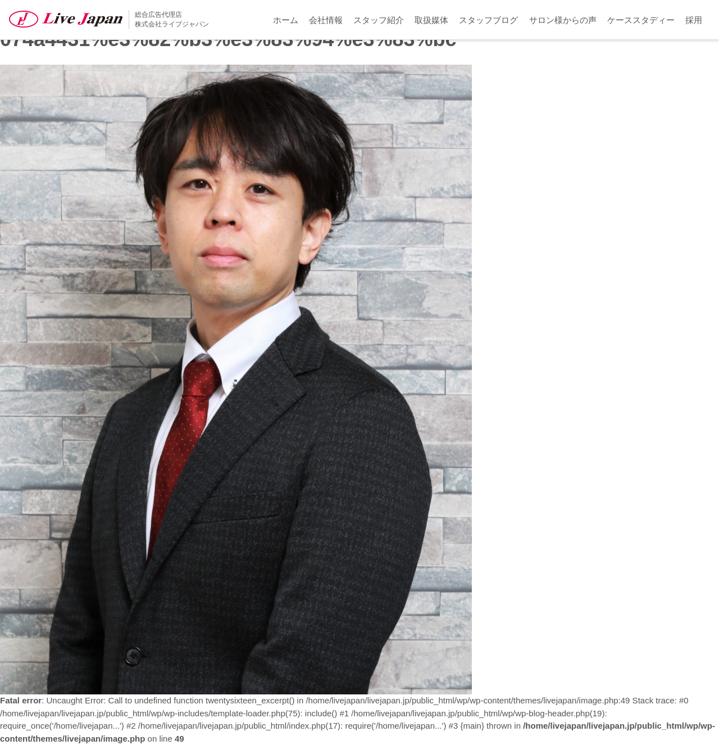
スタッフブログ (488, 20)
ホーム (285, 20)
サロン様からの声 (563, 20)
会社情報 (326, 20)
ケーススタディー (641, 20)
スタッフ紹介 (378, 20)
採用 (693, 20)
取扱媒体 (431, 20)
